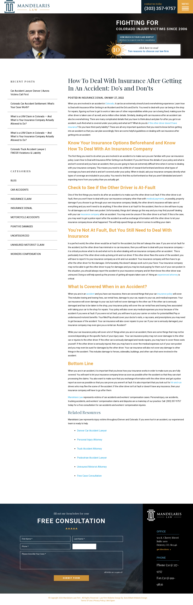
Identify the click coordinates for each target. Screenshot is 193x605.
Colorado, (109, 103)
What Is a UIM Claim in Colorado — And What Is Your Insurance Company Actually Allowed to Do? (32, 120)
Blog (13, 180)
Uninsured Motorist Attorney (92, 466)
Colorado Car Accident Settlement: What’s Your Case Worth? (32, 105)
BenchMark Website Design (135, 598)
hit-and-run (176, 382)
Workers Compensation (26, 254)
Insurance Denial (92, 97)
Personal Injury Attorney (89, 439)
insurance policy (164, 294)
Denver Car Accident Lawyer (92, 430)
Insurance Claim (21, 199)
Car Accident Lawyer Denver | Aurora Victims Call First (30, 92)
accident (90, 294)
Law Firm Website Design (110, 598)
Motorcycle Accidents (25, 217)
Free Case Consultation (89, 475)
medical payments (155, 199)
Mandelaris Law (75, 397)
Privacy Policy (99, 601)
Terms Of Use (86, 601)
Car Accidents (19, 189)
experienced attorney (168, 275)
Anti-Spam (110, 601)
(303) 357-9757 (160, 8)
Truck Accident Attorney (89, 448)
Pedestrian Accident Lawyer (92, 457)
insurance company (90, 214)
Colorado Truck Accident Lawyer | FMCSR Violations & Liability (28, 151)
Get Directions (163, 549)
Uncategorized (20, 235)
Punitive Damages (22, 226)
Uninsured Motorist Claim (27, 244)
